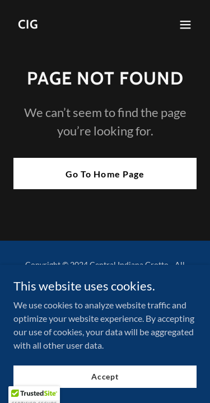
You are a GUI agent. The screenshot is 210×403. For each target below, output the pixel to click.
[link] (28, 25)
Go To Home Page (105, 173)
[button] (185, 24)
